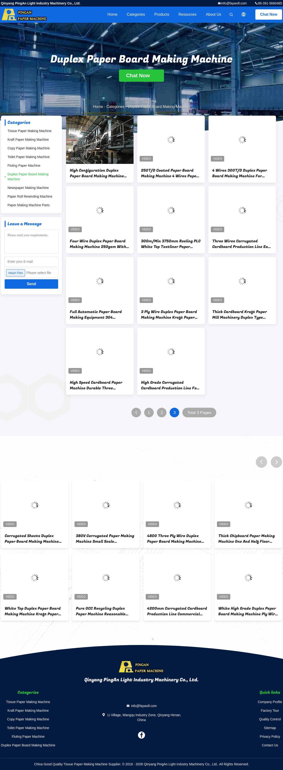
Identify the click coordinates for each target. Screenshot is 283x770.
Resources (187, 14)
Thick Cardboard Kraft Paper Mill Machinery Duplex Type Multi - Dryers (239, 314)
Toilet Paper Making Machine (28, 157)
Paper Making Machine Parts (28, 205)
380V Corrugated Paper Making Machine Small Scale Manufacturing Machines (105, 538)
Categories (136, 14)
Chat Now (268, 14)
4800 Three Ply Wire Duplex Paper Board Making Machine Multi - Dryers (174, 538)
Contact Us (270, 745)
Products (161, 14)
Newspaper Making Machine (28, 188)
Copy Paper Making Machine (28, 148)
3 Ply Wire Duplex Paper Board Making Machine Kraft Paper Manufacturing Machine (169, 314)
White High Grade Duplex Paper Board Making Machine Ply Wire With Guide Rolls (247, 611)
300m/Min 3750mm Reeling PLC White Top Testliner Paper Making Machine (171, 244)
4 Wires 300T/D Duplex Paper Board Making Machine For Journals (239, 173)
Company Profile (270, 702)
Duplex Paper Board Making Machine (27, 176)
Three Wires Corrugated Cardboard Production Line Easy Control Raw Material (242, 244)
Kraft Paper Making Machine (28, 139)
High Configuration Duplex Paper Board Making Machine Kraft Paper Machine (97, 173)
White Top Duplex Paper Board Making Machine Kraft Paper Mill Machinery (33, 611)
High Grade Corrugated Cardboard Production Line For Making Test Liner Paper (169, 385)
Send (31, 284)
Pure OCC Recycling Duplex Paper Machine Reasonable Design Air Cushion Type (101, 611)
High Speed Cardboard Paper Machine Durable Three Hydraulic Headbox (96, 385)
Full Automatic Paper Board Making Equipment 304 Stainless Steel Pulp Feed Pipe (98, 314)
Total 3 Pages (199, 412)
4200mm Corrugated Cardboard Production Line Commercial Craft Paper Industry (177, 611)
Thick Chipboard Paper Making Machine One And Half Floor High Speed (246, 538)
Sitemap (270, 728)
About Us (213, 14)
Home (113, 14)
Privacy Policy (270, 736)
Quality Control (270, 719)
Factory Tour (270, 710)
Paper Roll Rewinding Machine (29, 196)
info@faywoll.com (234, 3)
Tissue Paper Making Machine (29, 131)
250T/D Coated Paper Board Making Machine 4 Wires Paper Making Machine (169, 173)
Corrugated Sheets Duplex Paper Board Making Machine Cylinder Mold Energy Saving (32, 538)
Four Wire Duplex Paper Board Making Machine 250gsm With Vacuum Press (98, 244)
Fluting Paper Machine (23, 165)
